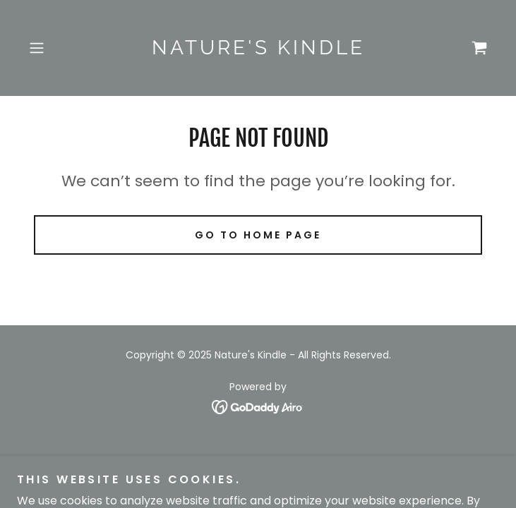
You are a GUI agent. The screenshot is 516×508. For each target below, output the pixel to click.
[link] (258, 48)
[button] (58, 48)
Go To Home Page (258, 235)
